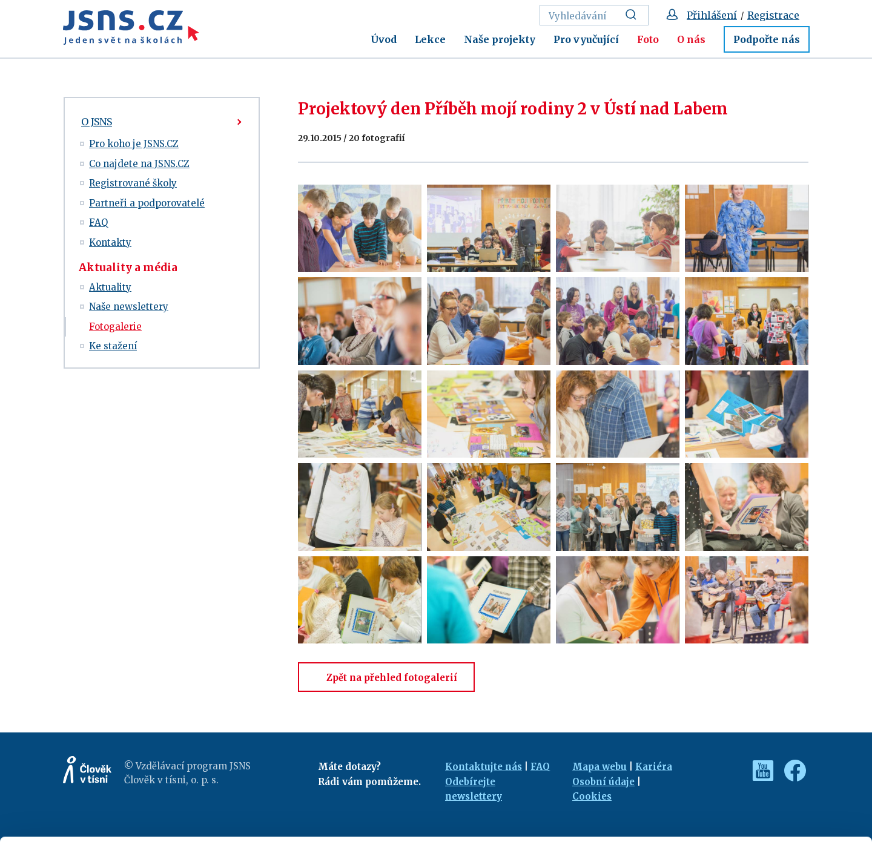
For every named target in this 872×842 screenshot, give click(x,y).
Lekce (430, 39)
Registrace (773, 15)
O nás (691, 39)
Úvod (384, 39)
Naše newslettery (128, 306)
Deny (771, 806)
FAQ (98, 222)
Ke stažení (113, 346)
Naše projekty (499, 39)
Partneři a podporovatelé (147, 203)
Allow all (771, 754)
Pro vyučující (586, 39)
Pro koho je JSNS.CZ (134, 144)
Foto (648, 39)
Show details (187, 826)
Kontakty (110, 242)
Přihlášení (712, 15)
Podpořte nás (766, 39)
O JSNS (96, 122)
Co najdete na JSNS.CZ (139, 163)
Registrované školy (133, 183)
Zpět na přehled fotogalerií (386, 677)
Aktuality (110, 287)
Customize (771, 780)
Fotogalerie (115, 326)
